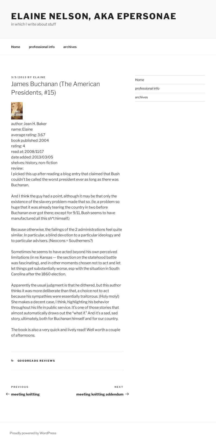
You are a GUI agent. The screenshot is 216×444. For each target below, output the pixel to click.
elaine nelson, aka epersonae (94, 16)
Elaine (39, 77)
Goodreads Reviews (37, 360)
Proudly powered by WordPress (33, 433)
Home (15, 47)
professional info (42, 47)
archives (70, 47)
